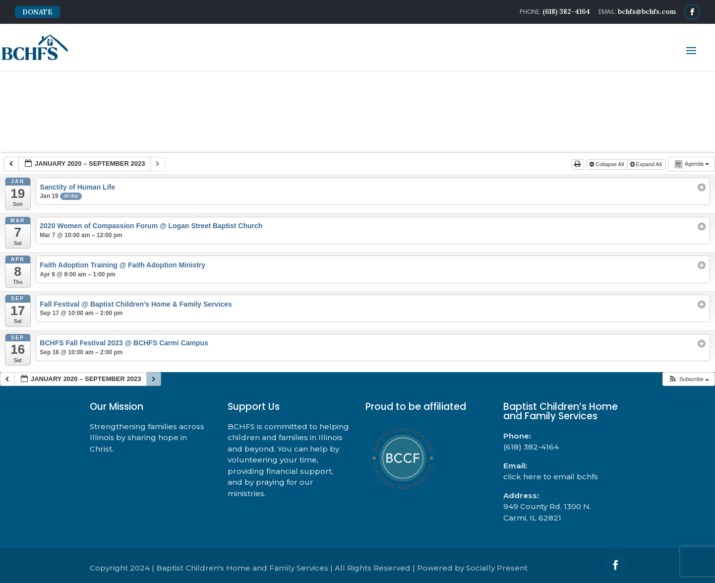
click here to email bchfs (550, 476)
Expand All (646, 164)
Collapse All (608, 164)
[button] (688, 379)
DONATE (37, 11)
